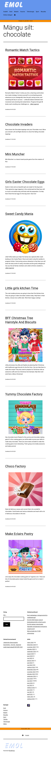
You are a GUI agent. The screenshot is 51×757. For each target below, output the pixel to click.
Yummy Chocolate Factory (23, 394)
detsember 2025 (31, 644)
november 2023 (31, 672)
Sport (4, 717)
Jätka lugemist (34, 104)
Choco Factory (15, 466)
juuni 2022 (30, 683)
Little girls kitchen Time (21, 288)
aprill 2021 (30, 694)
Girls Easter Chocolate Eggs (24, 182)
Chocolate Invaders (19, 124)
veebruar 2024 (31, 667)
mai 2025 (29, 658)
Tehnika (5, 719)
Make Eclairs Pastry (19, 534)
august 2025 (30, 654)
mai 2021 (29, 692)
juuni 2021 (30, 690)
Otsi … (5, 615)
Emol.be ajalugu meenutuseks (35, 624)
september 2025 (31, 651)
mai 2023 (29, 681)
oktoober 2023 (31, 674)
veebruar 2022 (31, 687)
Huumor (5, 710)
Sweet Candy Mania (19, 214)
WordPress (12, 750)
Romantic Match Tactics (22, 50)
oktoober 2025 (31, 649)
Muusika (5, 715)
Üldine (5, 724)
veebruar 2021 (31, 699)
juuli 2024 (29, 663)
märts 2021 (30, 696)
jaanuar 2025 (30, 660)
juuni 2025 (30, 656)
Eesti (4, 708)
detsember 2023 (31, 669)
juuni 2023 (30, 678)
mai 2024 (29, 665)
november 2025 (31, 647)
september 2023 (31, 676)
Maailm (5, 712)
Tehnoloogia (6, 721)
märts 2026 (30, 642)
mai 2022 (29, 685)
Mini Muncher (15, 154)
